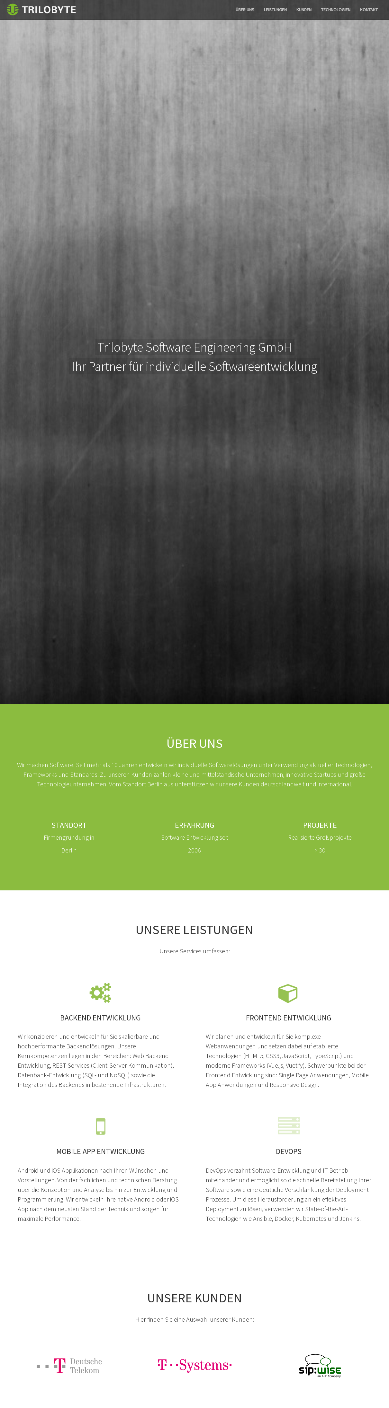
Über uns (245, 10)
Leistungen (275, 10)
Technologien (335, 10)
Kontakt (369, 10)
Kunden (304, 10)
